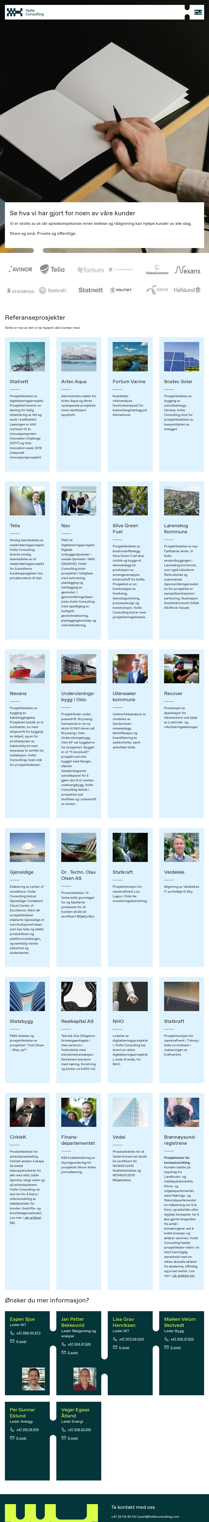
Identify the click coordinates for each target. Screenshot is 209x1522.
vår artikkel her (183, 1275)
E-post (21, 1341)
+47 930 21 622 (182, 1339)
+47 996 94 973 (28, 1333)
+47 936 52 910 (79, 1429)
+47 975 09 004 (131, 1339)
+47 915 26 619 (27, 1429)
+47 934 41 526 (79, 1344)
